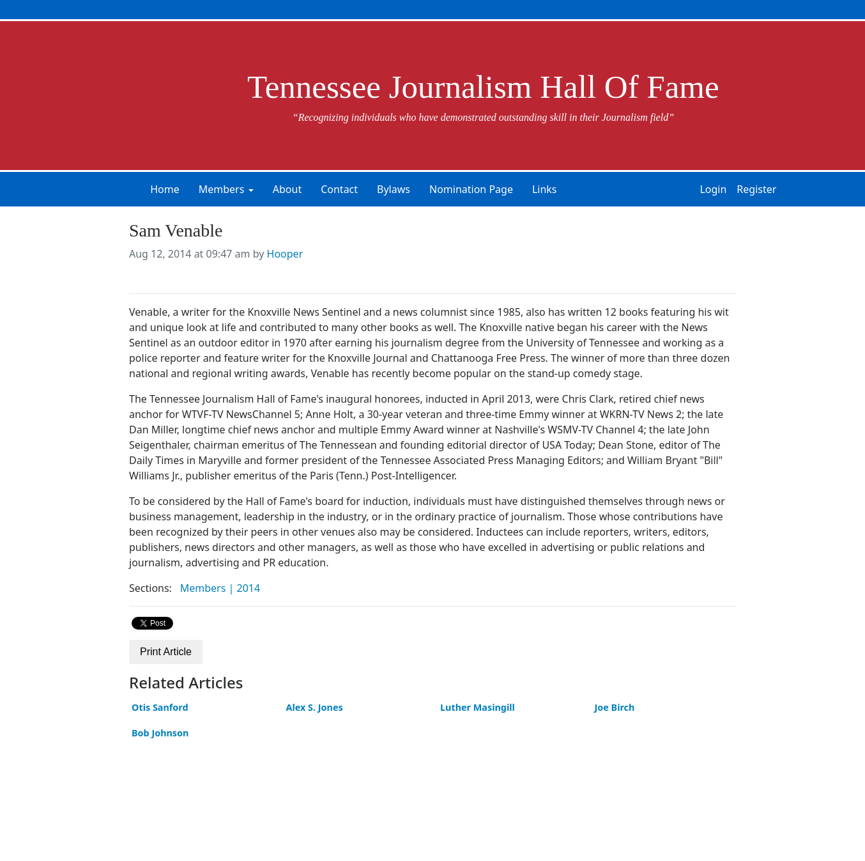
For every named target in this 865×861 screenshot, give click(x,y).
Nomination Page (471, 189)
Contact (339, 189)
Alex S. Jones (314, 707)
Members (222, 189)
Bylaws (393, 189)
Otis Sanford (160, 707)
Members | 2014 (220, 588)
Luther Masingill (477, 707)
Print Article (166, 651)
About (287, 189)
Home (165, 189)
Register (756, 189)
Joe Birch (615, 707)
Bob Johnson (160, 733)
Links (544, 189)
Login (713, 189)
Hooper (285, 254)
